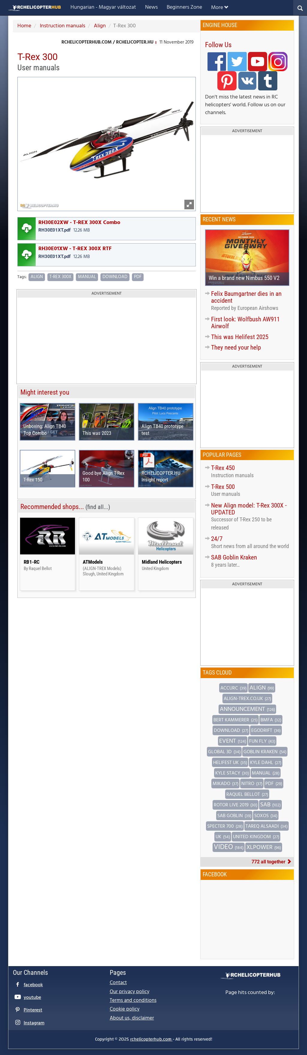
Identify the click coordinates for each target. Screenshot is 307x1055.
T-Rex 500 (223, 486)
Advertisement (106, 293)
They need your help (236, 347)
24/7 (216, 538)
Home (24, 26)
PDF (138, 276)
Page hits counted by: (250, 993)
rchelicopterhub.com (151, 1039)
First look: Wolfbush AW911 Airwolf (245, 323)
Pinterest (33, 1010)
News (151, 7)
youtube (32, 998)
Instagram (34, 1023)
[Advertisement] (106, 341)
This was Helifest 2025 (239, 337)
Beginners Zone (184, 7)
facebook (33, 985)
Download (115, 276)
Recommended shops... (65, 506)
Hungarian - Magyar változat (103, 7)
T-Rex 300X (60, 276)
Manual (87, 276)
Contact (118, 983)
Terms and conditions (133, 1000)
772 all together (271, 862)
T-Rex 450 (223, 467)
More (219, 7)
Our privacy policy (129, 992)
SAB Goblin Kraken (234, 557)
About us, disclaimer (132, 1018)
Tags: (22, 277)
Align (99, 26)
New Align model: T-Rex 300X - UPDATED (249, 509)
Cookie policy (124, 1009)
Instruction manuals (62, 26)
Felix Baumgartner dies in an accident (246, 297)
